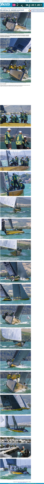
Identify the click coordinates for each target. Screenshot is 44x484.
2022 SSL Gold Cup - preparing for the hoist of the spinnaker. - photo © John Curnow (15, 327)
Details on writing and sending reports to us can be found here (37, 11)
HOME (2, 8)
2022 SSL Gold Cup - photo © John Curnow (15, 436)
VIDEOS (26, 8)
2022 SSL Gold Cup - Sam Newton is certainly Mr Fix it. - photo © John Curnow (15, 195)
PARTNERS (29, 8)
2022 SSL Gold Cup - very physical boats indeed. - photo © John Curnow (15, 479)
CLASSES (15, 8)
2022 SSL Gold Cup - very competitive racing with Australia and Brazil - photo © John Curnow (15, 82)
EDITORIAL (5, 8)
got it (35, 483)
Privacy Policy (24, 482)
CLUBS (13, 8)
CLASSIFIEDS (34, 8)
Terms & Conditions (20, 482)
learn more (32, 483)
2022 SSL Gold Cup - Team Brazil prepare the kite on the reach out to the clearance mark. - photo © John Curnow (15, 393)
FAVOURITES (9, 8)
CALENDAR (19, 8)
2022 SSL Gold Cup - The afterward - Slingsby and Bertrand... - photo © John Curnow (15, 126)
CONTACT (41, 8)
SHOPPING (38, 8)
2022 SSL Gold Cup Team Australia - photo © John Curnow (15, 217)
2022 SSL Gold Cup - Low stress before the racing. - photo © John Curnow (15, 170)
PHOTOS (23, 8)
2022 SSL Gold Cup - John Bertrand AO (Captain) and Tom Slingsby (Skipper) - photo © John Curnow (15, 149)
